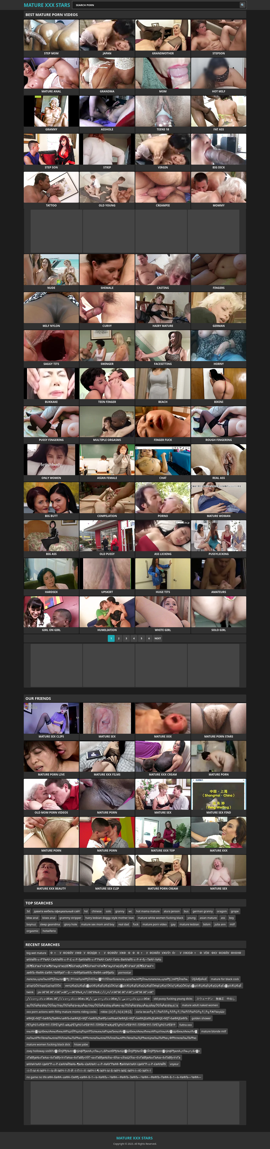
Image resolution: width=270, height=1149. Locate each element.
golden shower (201, 1018)
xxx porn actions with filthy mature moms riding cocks (61, 1012)
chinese (97, 911)
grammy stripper (70, 918)
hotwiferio (49, 931)
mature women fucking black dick (48, 1044)
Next (158, 638)
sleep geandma (50, 924)
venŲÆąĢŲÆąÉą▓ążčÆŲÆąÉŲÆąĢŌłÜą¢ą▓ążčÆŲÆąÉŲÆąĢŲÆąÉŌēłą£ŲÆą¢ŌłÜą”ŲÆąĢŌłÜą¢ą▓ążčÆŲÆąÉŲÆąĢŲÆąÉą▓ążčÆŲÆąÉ (153, 985)
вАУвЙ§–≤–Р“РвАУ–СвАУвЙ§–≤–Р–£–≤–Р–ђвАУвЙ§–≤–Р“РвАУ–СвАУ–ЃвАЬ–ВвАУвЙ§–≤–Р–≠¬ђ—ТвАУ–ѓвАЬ (94, 959)
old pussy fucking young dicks (173, 999)
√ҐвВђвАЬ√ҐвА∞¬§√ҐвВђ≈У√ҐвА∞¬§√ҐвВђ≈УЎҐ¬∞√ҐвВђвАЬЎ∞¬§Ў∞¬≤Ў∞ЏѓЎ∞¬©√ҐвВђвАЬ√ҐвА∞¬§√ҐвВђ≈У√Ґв (103, 1057)
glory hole (70, 924)
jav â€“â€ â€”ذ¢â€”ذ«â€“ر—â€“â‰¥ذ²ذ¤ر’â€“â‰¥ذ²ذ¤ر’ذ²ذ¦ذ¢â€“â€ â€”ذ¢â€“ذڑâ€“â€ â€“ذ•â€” (96, 992)
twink (30, 992)
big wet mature (36, 953)
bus (186, 911)
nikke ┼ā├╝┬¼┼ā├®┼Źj (116, 1012)
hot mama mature (148, 911)
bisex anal (48, 918)
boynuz (31, 924)
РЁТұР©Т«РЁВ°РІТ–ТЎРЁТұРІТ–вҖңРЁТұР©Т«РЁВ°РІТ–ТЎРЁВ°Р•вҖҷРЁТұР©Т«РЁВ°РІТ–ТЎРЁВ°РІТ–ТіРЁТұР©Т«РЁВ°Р (101, 1025)
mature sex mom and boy (97, 924)
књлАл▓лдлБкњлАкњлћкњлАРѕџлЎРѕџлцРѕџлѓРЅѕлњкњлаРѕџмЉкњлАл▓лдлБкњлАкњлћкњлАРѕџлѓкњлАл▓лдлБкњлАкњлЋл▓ (112, 1031)
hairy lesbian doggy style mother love (109, 918)
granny (119, 911)
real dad (123, 924)
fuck (136, 924)
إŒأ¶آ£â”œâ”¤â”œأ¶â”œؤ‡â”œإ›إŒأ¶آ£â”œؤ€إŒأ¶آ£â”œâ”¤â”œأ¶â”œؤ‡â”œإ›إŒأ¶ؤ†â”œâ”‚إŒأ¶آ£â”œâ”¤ (90, 966)
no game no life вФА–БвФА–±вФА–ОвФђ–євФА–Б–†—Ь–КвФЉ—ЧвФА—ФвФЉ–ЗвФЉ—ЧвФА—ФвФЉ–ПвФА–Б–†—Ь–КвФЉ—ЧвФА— (114, 1077)
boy (231, 918)
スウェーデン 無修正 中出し (215, 999)
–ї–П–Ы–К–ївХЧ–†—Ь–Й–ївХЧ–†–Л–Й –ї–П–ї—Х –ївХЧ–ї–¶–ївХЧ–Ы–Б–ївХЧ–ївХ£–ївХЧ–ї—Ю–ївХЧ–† (89, 1070)
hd (86, 911)
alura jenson (172, 911)
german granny (203, 911)
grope (235, 911)
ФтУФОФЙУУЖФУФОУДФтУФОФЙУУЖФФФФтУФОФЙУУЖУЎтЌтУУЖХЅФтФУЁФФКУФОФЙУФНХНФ (146, 953)
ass (223, 918)
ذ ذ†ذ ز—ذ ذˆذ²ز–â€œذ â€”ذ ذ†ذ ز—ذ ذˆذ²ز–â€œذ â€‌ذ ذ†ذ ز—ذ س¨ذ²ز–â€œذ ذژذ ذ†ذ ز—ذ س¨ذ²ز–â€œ (88, 999)
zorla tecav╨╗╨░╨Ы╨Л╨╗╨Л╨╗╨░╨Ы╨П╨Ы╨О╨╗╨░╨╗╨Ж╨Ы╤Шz (180, 1012)
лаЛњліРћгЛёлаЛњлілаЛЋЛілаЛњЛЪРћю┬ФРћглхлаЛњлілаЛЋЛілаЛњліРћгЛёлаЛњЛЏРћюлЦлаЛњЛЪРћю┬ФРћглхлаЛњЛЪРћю (111, 1038)
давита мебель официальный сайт (57, 911)
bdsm (206, 924)
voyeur (174, 1064)
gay (173, 924)
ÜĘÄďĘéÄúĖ (199, 979)
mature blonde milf (213, 1031)
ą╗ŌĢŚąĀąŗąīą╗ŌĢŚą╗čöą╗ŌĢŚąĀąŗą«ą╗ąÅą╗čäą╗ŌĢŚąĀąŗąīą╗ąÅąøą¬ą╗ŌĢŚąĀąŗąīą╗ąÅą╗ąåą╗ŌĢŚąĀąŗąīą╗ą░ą (102, 1005)
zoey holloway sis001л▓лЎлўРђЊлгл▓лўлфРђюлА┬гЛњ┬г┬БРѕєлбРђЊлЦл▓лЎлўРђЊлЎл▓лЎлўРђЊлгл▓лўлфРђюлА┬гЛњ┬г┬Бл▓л (113, 1051)
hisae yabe (81, 1044)
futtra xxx (185, 1025)
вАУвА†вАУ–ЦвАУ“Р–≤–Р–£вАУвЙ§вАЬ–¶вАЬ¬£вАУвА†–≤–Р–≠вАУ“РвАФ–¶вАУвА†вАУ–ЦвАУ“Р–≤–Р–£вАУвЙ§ (96, 1064)
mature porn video (155, 924)
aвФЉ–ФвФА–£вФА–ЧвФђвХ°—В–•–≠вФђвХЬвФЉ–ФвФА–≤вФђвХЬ (70, 972)
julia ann (220, 924)
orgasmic (32, 931)
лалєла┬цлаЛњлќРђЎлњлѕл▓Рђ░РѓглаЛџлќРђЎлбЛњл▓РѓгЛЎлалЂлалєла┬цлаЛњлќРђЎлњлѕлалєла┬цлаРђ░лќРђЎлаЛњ (107, 979)
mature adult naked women (200, 1005)
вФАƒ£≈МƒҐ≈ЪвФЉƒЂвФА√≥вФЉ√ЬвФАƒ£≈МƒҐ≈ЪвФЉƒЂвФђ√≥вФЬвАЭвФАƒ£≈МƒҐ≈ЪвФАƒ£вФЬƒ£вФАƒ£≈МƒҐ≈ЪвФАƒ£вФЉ (107, 1018)
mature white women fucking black (160, 918)
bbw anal (32, 918)
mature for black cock (225, 979)
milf (232, 924)
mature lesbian (189, 924)
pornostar (124, 972)
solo (108, 911)
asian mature (208, 918)
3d (28, 911)
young (191, 918)
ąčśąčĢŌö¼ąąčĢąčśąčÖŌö (44, 985)
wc (130, 911)
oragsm (222, 911)
